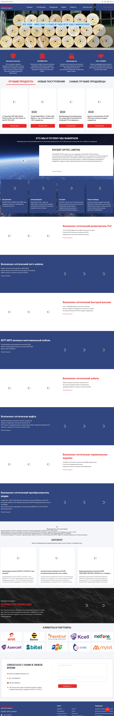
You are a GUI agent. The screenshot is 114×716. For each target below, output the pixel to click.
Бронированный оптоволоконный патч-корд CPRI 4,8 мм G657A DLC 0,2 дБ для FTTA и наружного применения (70, 118)
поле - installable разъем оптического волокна (76, 306)
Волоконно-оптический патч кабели (22, 264)
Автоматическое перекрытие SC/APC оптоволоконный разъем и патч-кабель (54, 572)
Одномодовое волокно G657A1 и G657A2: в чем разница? (18, 572)
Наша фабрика (60, 711)
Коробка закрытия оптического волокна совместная (16, 420)
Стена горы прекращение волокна (73, 464)
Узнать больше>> (57, 171)
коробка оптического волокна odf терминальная (77, 466)
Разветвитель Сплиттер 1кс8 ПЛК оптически (76, 234)
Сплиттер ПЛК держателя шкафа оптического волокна (79, 230)
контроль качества (61, 713)
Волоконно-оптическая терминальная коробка (85, 456)
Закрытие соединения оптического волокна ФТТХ (15, 423)
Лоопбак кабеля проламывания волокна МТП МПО (16, 344)
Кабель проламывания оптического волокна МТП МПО (17, 346)
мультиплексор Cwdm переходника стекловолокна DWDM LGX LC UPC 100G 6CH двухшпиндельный (24, 508)
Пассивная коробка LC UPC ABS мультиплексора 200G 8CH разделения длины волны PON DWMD (26, 503)
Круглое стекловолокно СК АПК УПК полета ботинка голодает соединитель (98, 118)
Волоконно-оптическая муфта (18, 416)
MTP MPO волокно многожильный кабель (25, 340)
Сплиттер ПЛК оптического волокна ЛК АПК (76, 232)
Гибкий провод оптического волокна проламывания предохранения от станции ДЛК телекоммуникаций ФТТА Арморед (36, 533)
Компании (59, 709)
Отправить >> (67, 686)
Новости (74, 709)
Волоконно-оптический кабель (81, 378)
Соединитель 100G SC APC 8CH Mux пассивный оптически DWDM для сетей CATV (24, 500)
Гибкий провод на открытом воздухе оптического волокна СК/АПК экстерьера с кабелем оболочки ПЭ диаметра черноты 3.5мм (38, 532)
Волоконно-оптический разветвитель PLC (87, 226)
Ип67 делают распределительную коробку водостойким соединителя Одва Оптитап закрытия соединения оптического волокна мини (25, 426)
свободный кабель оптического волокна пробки (77, 387)
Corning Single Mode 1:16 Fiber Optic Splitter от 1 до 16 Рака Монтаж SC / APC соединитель (42, 118)
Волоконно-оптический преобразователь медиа (25, 494)
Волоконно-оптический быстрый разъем (87, 302)
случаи (73, 711)
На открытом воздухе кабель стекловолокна (76, 384)
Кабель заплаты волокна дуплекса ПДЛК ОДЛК (15, 268)
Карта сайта (75, 713)
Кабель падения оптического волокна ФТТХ (75, 382)
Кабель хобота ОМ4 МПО (8, 348)
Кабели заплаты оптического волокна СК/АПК (14, 272)
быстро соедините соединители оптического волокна (78, 308)
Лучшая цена (14, 126)
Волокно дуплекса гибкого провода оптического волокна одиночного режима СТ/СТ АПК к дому (29, 530)
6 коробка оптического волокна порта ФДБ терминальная (80, 462)
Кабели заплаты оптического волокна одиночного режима (18, 270)
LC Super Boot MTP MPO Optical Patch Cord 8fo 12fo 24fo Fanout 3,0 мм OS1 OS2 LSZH (13, 118)
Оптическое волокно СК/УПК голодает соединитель (78, 310)
